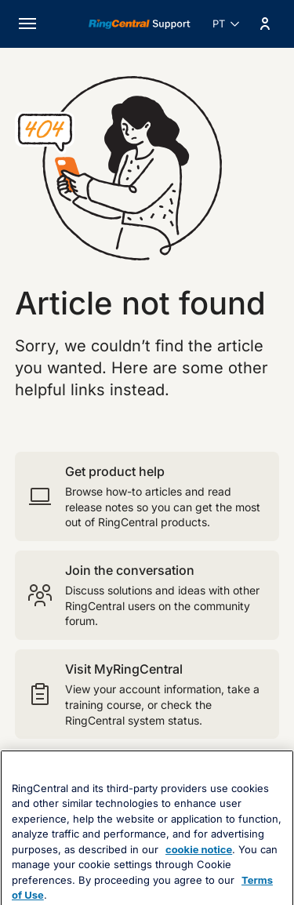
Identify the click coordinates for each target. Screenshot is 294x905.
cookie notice (198, 881)
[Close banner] (273, 799)
